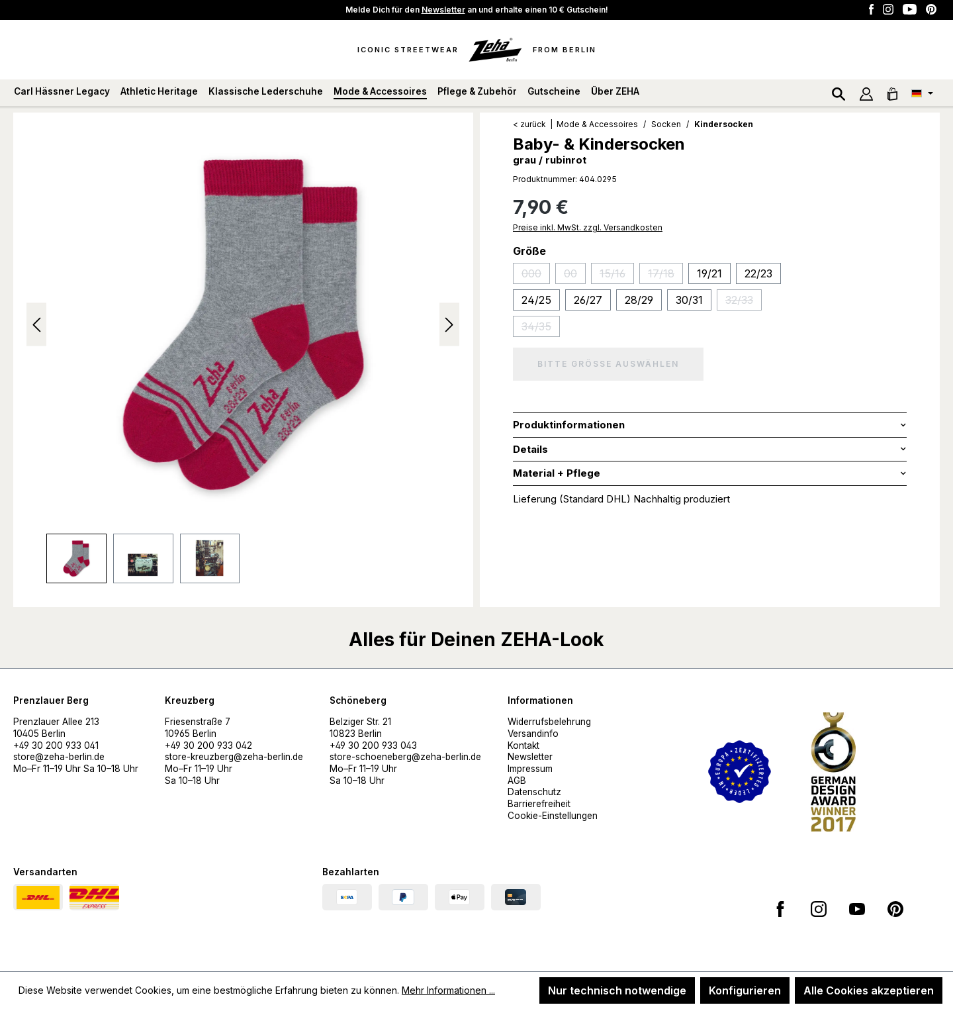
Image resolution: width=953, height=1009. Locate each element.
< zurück (529, 124)
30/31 (689, 300)
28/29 (639, 300)
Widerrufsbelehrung (549, 721)
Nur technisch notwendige (617, 990)
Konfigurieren (745, 990)
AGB (517, 780)
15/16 (617, 275)
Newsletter (443, 10)
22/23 (758, 273)
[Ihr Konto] (866, 92)
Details (530, 449)
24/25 (536, 300)
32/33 (743, 302)
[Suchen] (838, 92)
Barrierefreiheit (539, 803)
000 (536, 275)
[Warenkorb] (892, 92)
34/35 (541, 328)
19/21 (709, 273)
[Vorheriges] (36, 324)
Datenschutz (534, 792)
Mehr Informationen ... (448, 990)
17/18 (665, 275)
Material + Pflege (556, 473)
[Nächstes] (449, 324)
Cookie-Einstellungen (553, 815)
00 (575, 275)
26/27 (588, 300)
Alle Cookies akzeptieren (868, 990)
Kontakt (523, 745)
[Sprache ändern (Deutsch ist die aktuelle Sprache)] (922, 92)
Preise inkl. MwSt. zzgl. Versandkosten (587, 227)
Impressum (530, 768)
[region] (243, 354)
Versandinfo (533, 733)
